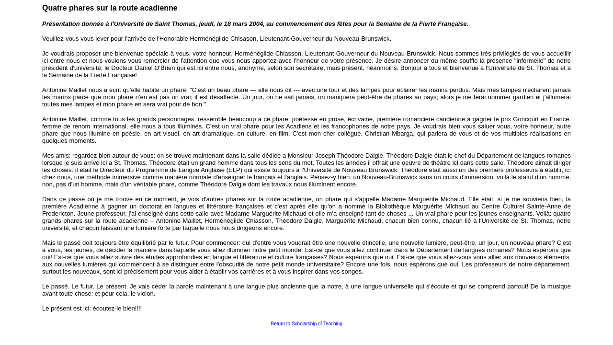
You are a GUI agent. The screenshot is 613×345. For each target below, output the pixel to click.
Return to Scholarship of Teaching (306, 323)
